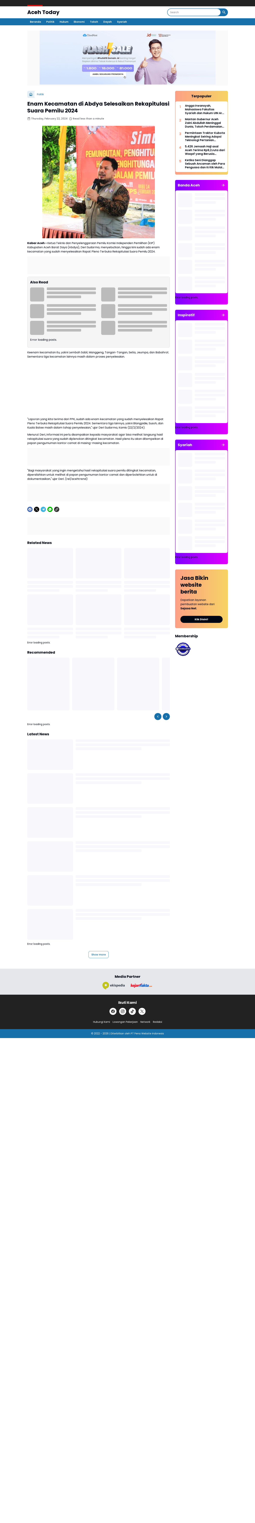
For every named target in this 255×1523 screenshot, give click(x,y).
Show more (98, 954)
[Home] (30, 94)
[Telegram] (43, 509)
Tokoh (94, 22)
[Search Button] (224, 12)
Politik (50, 22)
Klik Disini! (201, 619)
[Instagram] (122, 1011)
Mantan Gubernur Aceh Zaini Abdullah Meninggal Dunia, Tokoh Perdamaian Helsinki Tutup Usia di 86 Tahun (203, 123)
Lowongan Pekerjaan (125, 1022)
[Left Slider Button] (157, 716)
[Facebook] (30, 509)
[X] (36, 509)
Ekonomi (79, 22)
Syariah (122, 22)
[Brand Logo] (113, 986)
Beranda (35, 22)
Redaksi (157, 1022)
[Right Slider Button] (166, 716)
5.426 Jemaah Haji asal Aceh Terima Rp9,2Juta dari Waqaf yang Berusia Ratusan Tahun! (205, 150)
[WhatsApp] (50, 509)
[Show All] (223, 185)
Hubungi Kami (101, 1022)
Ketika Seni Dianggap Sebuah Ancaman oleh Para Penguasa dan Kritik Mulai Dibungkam (205, 163)
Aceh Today (43, 12)
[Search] (194, 12)
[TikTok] (132, 1011)
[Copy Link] (56, 509)
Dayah (107, 22)
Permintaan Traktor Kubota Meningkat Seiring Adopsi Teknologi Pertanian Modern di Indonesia (205, 136)
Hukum (64, 22)
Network (145, 1022)
